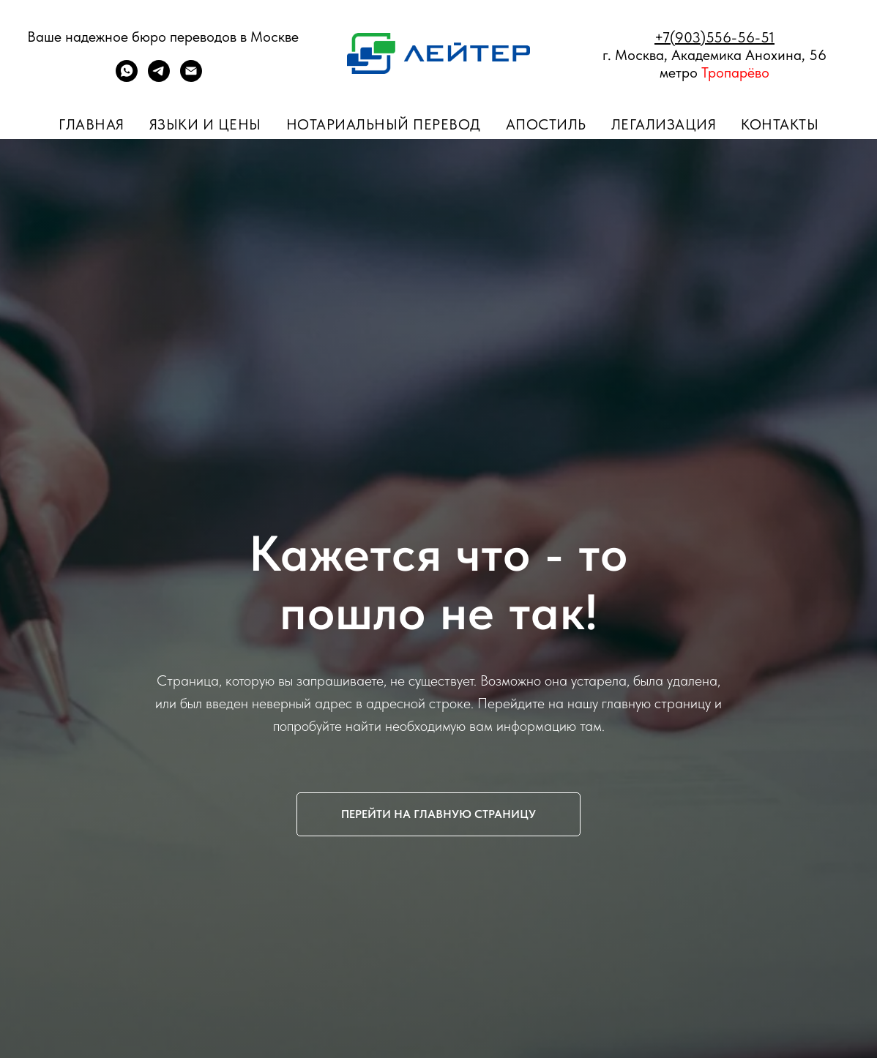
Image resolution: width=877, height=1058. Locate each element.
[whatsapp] (127, 78)
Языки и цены (205, 124)
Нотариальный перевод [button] (383, 124)
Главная (91, 124)
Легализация (664, 124)
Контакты (779, 124)
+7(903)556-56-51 (714, 37)
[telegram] (159, 78)
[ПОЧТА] (191, 78)
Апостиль (546, 124)
